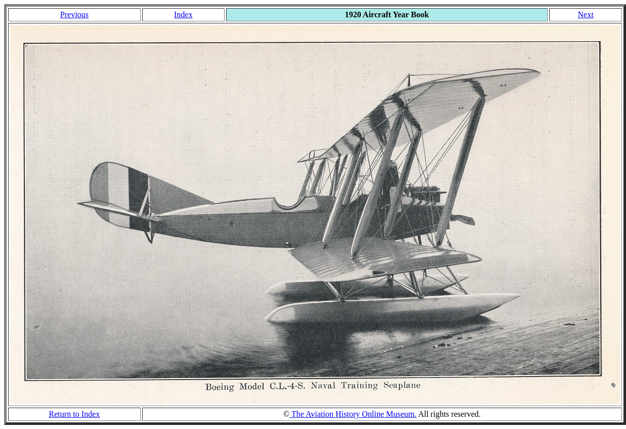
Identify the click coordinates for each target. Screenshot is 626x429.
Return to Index (74, 414)
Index (183, 14)
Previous (74, 14)
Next (585, 14)
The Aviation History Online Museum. (353, 414)
